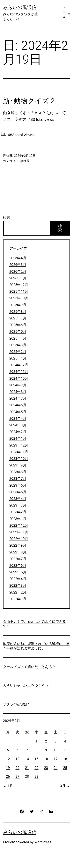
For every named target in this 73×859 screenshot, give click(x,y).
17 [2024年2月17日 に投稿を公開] (55, 759)
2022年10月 (18, 539)
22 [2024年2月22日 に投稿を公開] (36, 768)
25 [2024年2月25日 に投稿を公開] (65, 768)
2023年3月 (17, 505)
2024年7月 (17, 398)
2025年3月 (17, 345)
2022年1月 (17, 599)
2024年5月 (17, 412)
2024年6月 (17, 405)
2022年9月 (17, 545)
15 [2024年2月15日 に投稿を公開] (36, 759)
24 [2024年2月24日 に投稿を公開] (55, 768)
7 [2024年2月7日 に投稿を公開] (27, 750)
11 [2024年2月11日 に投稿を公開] (65, 750)
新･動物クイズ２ (29, 101)
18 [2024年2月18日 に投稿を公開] (65, 759)
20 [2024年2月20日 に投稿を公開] (17, 768)
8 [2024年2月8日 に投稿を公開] (36, 750)
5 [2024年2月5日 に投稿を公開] (8, 750)
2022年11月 (18, 532)
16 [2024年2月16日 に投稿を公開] (46, 759)
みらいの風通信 (19, 7)
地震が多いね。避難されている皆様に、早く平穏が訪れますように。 (36, 646)
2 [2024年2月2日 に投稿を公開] (46, 741)
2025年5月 (17, 331)
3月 (65, 786)
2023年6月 (17, 485)
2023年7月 (17, 478)
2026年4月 (17, 258)
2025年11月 (18, 291)
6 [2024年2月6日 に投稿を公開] (17, 750)
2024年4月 (17, 418)
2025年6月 (17, 325)
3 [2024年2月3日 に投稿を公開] (55, 741)
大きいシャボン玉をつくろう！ (27, 685)
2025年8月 (17, 311)
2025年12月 (18, 285)
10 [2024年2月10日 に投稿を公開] (55, 750)
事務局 (25, 161)
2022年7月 (17, 559)
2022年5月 (17, 572)
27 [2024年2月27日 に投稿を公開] (17, 776)
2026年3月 (17, 265)
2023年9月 (17, 465)
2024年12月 (18, 365)
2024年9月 (17, 385)
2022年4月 (17, 579)
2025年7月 (17, 318)
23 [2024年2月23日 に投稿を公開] (46, 768)
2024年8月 (17, 392)
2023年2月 (17, 512)
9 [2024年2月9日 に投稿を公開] (46, 750)
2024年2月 (17, 432)
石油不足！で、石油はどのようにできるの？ (34, 623)
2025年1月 (17, 358)
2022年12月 (18, 525)
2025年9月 (17, 305)
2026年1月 (17, 278)
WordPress (42, 842)
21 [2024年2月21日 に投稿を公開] (27, 768)
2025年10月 (18, 298)
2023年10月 (18, 458)
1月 (8, 786)
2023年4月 (17, 499)
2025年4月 (17, 338)
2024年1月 (17, 438)
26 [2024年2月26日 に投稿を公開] (8, 776)
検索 (6, 218)
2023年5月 (17, 492)
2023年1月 (17, 519)
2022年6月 (17, 565)
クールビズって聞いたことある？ (29, 667)
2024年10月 (18, 378)
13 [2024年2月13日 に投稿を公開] (17, 759)
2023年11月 (18, 452)
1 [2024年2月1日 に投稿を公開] (36, 741)
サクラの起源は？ (17, 704)
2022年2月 (17, 592)
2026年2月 (17, 271)
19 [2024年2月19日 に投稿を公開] (8, 768)
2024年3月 (17, 425)
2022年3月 (17, 585)
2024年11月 (18, 371)
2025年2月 (17, 352)
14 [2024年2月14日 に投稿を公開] (27, 759)
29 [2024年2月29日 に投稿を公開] (36, 776)
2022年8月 (17, 552)
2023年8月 (17, 472)
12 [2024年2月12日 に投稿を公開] (8, 759)
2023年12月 (18, 445)
